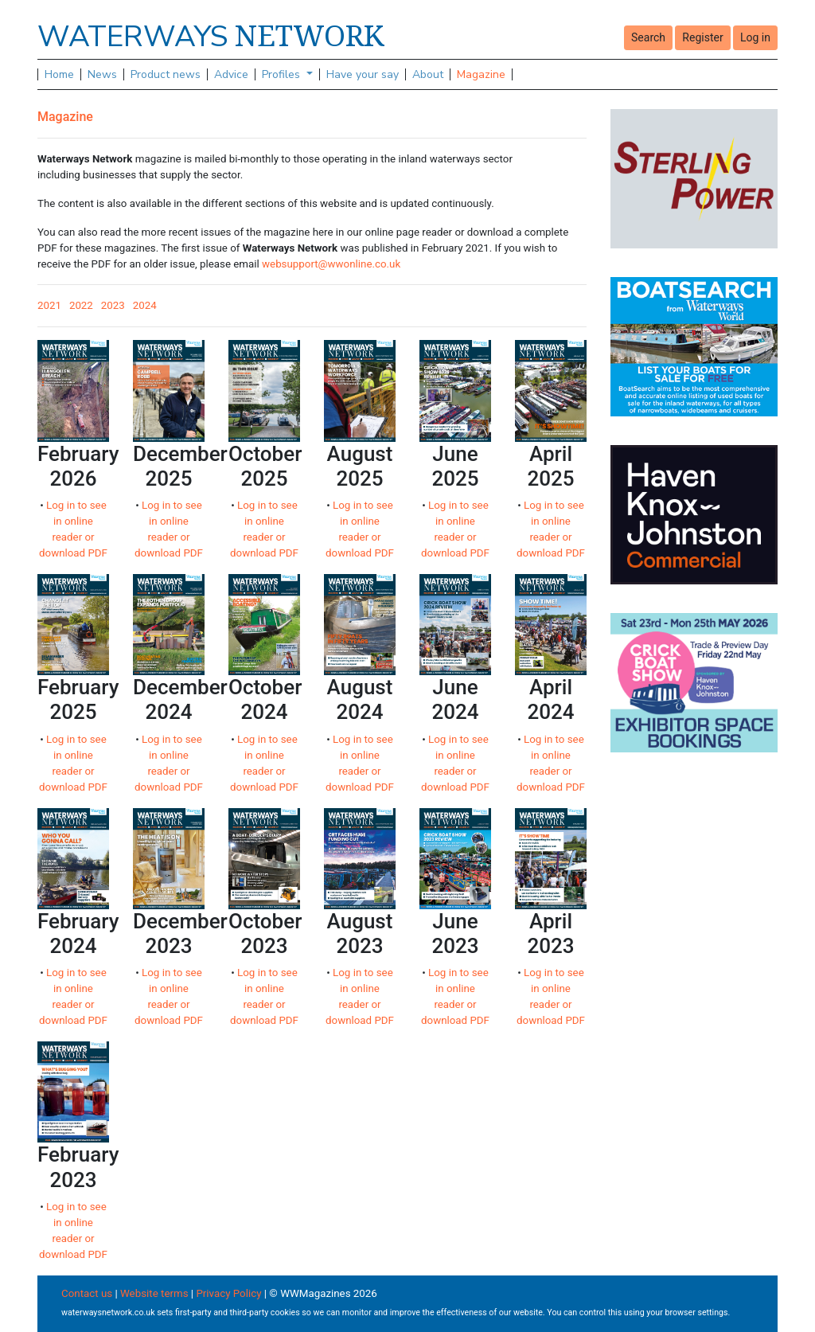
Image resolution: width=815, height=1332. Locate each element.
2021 (49, 305)
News (102, 74)
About (427, 74)
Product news (166, 74)
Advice (231, 74)
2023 (113, 305)
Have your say (362, 74)
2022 (81, 305)
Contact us (86, 1293)
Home (59, 74)
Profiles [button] (282, 74)
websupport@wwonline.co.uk (331, 264)
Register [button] (702, 37)
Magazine (481, 74)
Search (648, 37)
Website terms (154, 1293)
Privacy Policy (228, 1293)
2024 (145, 305)
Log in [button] (755, 37)
